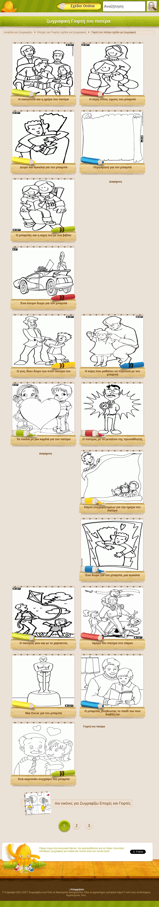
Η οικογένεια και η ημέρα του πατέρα (43, 99)
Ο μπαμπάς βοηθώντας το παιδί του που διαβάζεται (112, 712)
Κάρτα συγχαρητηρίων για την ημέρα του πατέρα (112, 509)
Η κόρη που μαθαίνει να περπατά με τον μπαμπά (112, 373)
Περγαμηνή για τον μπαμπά (112, 167)
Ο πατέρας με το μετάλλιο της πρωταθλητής (112, 439)
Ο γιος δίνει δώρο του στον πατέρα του (44, 371)
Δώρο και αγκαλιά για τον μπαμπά (43, 167)
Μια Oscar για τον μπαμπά (43, 713)
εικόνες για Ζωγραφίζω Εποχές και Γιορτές (96, 803)
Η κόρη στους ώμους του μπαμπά (112, 99)
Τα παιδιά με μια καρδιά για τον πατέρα (43, 439)
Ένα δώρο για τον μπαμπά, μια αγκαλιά (112, 575)
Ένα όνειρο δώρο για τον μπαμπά (43, 303)
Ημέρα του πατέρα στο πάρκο (112, 643)
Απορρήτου (77, 889)
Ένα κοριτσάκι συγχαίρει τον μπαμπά (43, 779)
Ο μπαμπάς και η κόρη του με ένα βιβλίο (43, 235)
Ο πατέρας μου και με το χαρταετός (43, 643)
